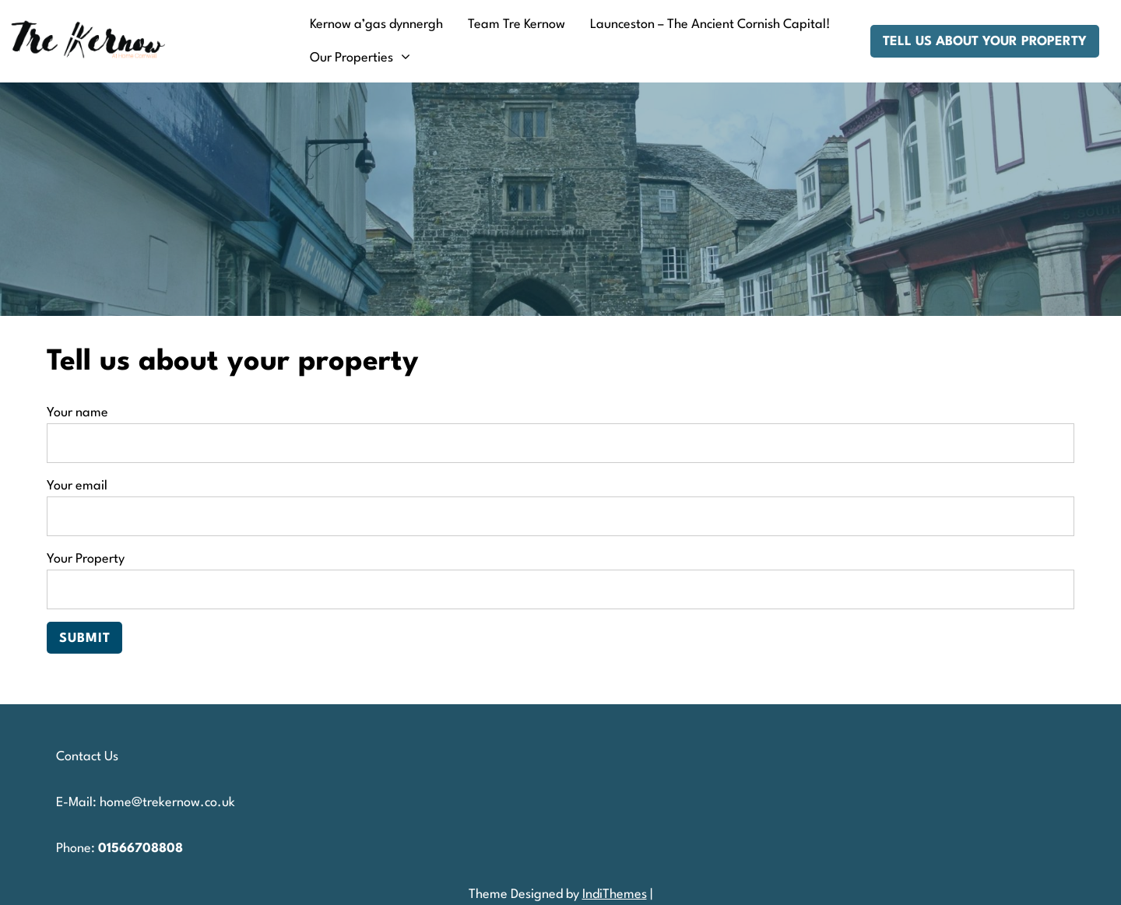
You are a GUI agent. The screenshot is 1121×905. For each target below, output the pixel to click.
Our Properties (351, 58)
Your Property (560, 574)
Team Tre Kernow (516, 24)
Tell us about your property (985, 41)
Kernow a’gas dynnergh (376, 24)
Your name (560, 428)
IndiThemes (614, 894)
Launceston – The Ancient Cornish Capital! (710, 24)
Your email (560, 501)
